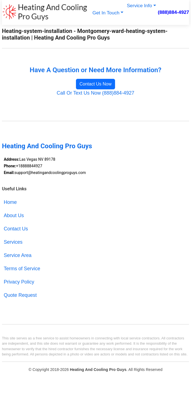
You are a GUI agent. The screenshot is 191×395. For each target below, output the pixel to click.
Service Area (17, 255)
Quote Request (20, 295)
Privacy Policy (19, 282)
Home (10, 202)
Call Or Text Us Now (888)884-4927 (95, 93)
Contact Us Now (96, 84)
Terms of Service (22, 268)
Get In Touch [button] (106, 12)
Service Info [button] (139, 5)
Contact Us (16, 229)
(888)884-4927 (173, 12)
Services (13, 242)
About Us (14, 215)
